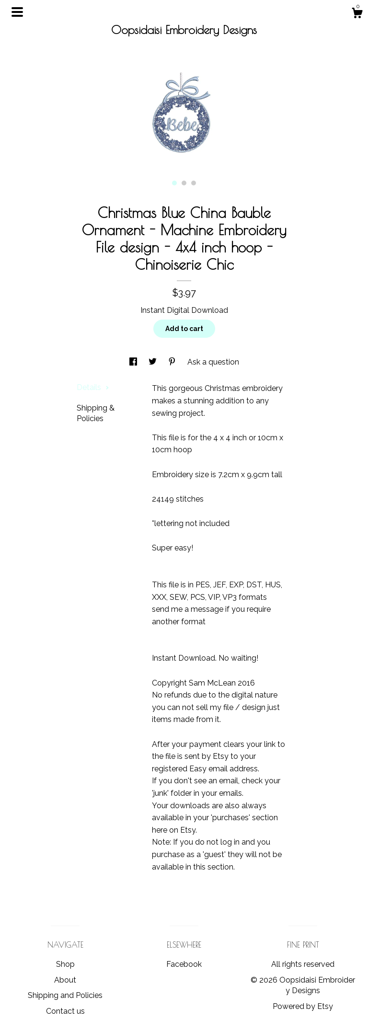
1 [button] (174, 183)
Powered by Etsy (303, 1006)
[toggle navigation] (17, 12)
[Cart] (357, 14)
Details (93, 387)
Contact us (65, 1011)
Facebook (184, 964)
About (65, 980)
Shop (65, 964)
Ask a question (213, 362)
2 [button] (184, 183)
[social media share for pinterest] (173, 362)
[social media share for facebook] (134, 362)
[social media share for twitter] (154, 362)
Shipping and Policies (65, 995)
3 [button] (193, 183)
